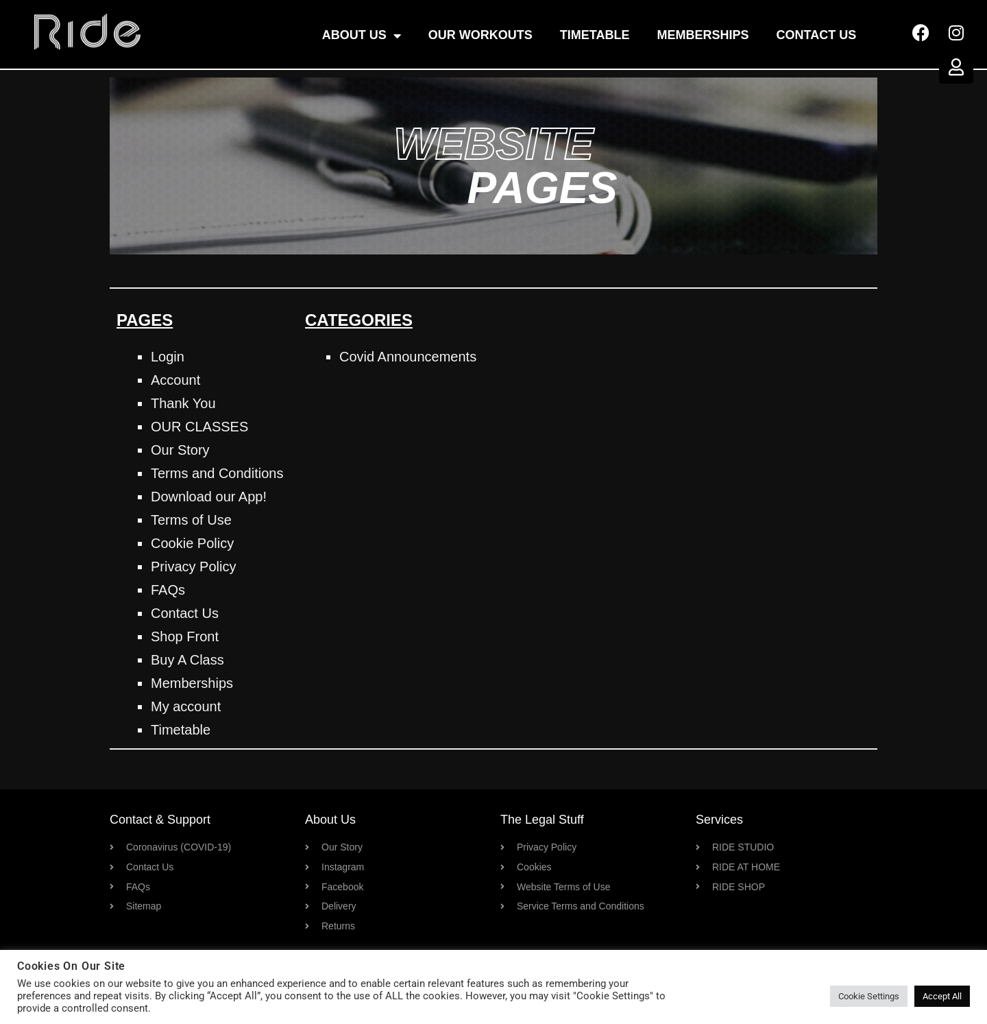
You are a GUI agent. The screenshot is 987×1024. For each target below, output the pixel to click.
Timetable (595, 35)
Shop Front (185, 636)
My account (186, 706)
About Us (361, 36)
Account (175, 380)
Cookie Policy (192, 543)
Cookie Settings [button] (868, 996)
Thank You (183, 403)
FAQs (168, 589)
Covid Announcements (407, 356)
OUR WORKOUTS (480, 35)
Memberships (703, 35)
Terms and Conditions (217, 473)
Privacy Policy (193, 566)
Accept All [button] (942, 996)
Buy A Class (187, 659)
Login (167, 356)
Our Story (180, 449)
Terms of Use (191, 519)
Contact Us (817, 35)
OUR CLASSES (199, 426)
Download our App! (209, 496)
